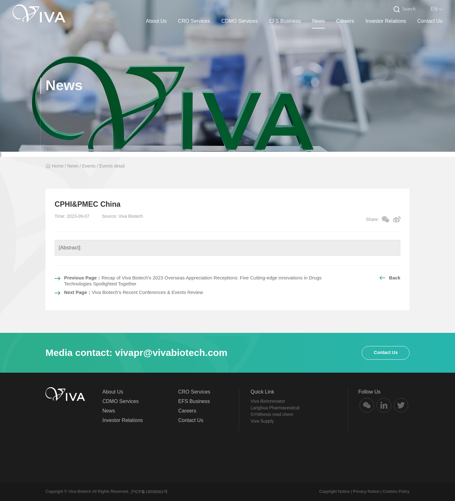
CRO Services (194, 21)
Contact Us (429, 21)
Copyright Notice (334, 491)
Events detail (111, 165)
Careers (345, 21)
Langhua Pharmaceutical (275, 407)
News (318, 21)
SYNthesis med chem (272, 414)
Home (58, 165)
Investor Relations (386, 21)
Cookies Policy (396, 491)
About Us (156, 21)
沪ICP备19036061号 (149, 491)
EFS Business (284, 21)
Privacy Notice (366, 491)
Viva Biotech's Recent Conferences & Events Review (133, 292)
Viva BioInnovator (268, 401)
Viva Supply (262, 421)
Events (89, 165)
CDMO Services (239, 21)
